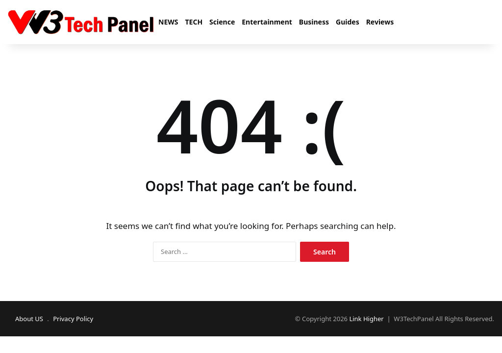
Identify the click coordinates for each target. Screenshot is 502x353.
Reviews (380, 21)
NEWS (168, 21)
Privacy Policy (73, 318)
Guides (347, 21)
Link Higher (366, 318)
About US (29, 318)
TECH (193, 21)
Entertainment (267, 21)
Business (314, 21)
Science (222, 21)
